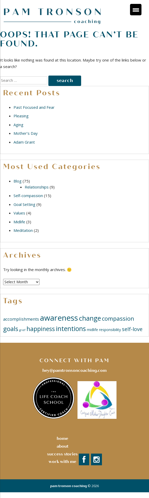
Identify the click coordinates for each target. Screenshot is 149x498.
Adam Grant (24, 142)
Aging (18, 124)
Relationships (37, 187)
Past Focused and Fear (34, 107)
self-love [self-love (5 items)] (132, 329)
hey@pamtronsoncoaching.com (74, 370)
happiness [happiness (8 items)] (41, 329)
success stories (62, 454)
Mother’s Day (26, 133)
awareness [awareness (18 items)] (59, 318)
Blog (18, 181)
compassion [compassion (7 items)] (118, 318)
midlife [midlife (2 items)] (92, 329)
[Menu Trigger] (135, 9)
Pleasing (21, 115)
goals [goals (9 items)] (10, 328)
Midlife (19, 221)
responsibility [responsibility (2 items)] (110, 329)
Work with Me (62, 461)
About (62, 446)
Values (19, 213)
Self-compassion (28, 195)
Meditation (23, 230)
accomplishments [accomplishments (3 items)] (21, 319)
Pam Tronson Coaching (68, 486)
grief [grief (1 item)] (22, 330)
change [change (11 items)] (90, 318)
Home (62, 438)
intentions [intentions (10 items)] (71, 328)
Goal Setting (24, 204)
